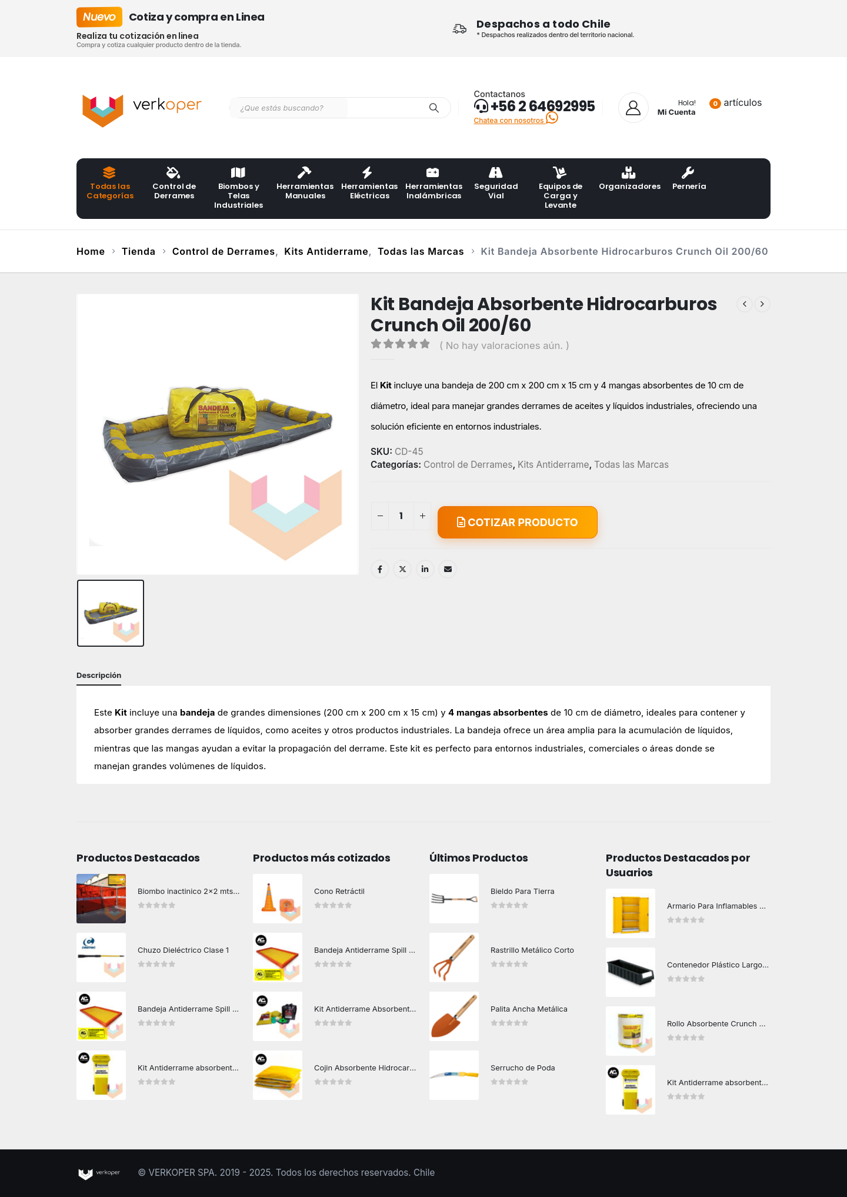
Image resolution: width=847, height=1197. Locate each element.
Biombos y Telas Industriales (238, 189)
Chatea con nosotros (516, 120)
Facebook (380, 569)
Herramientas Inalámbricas (433, 184)
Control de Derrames (174, 184)
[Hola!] (657, 107)
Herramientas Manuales (304, 184)
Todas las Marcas (631, 465)
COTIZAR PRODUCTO (517, 522)
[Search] (434, 108)
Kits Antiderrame (553, 465)
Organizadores (627, 179)
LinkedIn (425, 569)
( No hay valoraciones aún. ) (504, 345)
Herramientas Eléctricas (369, 184)
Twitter (402, 569)
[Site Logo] (144, 108)
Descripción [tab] (98, 675)
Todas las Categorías (110, 184)
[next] (762, 304)
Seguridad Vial (496, 184)
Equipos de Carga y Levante (561, 189)
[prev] (744, 304)
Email (447, 569)
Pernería (689, 179)
